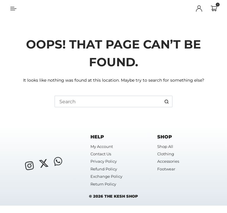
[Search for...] (107, 101)
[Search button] (167, 101)
